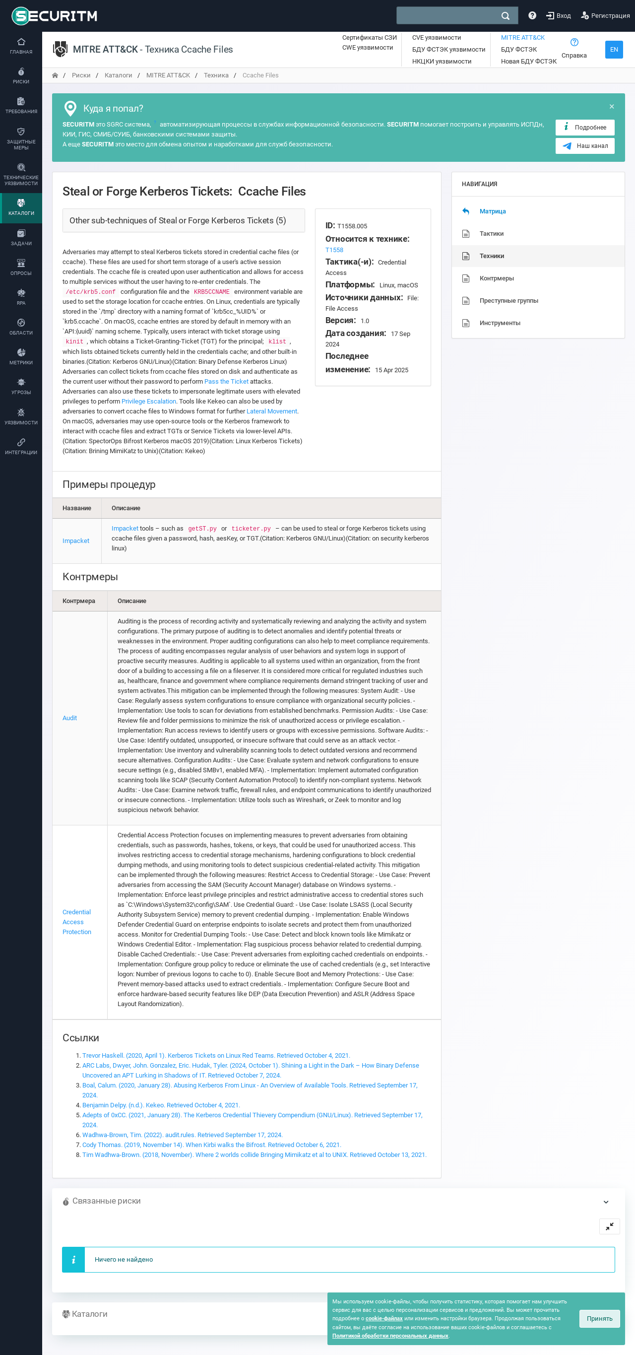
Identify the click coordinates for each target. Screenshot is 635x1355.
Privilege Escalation (149, 401)
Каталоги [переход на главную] (118, 75)
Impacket (76, 540)
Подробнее (584, 127)
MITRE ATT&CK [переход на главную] (168, 75)
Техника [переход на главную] (216, 75)
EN (614, 49)
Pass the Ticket (226, 381)
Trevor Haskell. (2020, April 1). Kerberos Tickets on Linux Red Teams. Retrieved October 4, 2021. (216, 1055)
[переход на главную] (55, 75)
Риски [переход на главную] (81, 75)
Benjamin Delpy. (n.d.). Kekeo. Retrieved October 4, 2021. (161, 1105)
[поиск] (505, 15)
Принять (600, 1318)
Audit (70, 718)
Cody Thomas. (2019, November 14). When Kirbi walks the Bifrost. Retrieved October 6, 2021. (211, 1145)
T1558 (334, 250)
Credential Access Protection (77, 922)
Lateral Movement (272, 411)
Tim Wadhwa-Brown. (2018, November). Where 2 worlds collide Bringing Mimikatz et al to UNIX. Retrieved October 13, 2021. (254, 1154)
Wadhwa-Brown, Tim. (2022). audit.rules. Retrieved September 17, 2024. (182, 1135)
